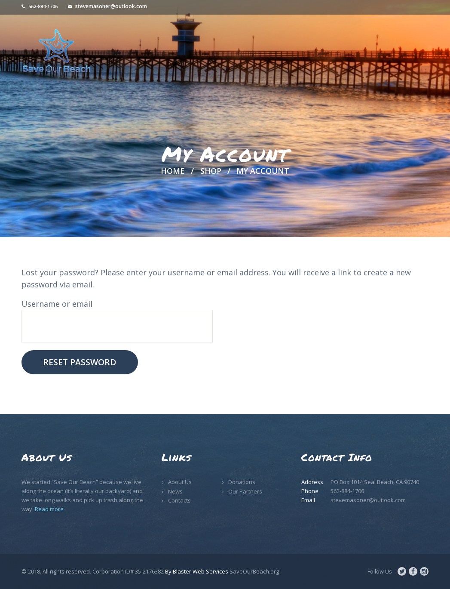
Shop (210, 171)
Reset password (79, 362)
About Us (180, 482)
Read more (49, 509)
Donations (241, 482)
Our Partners (245, 491)
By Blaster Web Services (196, 571)
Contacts (179, 500)
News (175, 491)
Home (173, 171)
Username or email (56, 304)
